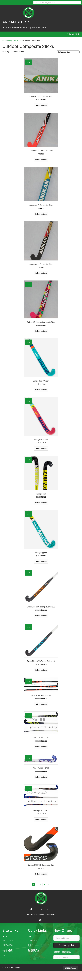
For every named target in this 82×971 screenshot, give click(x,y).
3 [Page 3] (40, 884)
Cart (30, 936)
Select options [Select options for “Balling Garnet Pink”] (41, 448)
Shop (10, 40)
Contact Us (7, 945)
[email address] (66, 938)
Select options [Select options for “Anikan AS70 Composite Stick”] (41, 214)
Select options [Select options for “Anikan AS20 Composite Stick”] (41, 105)
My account (8, 940)
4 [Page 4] (44, 884)
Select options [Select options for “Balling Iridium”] (41, 503)
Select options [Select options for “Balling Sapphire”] (41, 561)
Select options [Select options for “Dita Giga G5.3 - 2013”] (41, 819)
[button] (66, 945)
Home (4, 40)
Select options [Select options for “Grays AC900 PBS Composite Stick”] (41, 874)
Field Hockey (18, 40)
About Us (6, 955)
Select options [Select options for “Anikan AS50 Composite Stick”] (41, 159)
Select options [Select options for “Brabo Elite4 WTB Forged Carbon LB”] (41, 670)
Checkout (32, 940)
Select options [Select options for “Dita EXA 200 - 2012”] (41, 777)
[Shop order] (68, 52)
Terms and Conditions (7, 950)
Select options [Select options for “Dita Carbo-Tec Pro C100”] (41, 704)
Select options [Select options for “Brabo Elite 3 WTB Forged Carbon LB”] (41, 615)
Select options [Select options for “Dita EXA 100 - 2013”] (41, 746)
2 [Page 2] (37, 884)
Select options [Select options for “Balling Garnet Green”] (41, 390)
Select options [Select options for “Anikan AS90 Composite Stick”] (41, 273)
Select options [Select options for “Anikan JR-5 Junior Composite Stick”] (41, 331)
